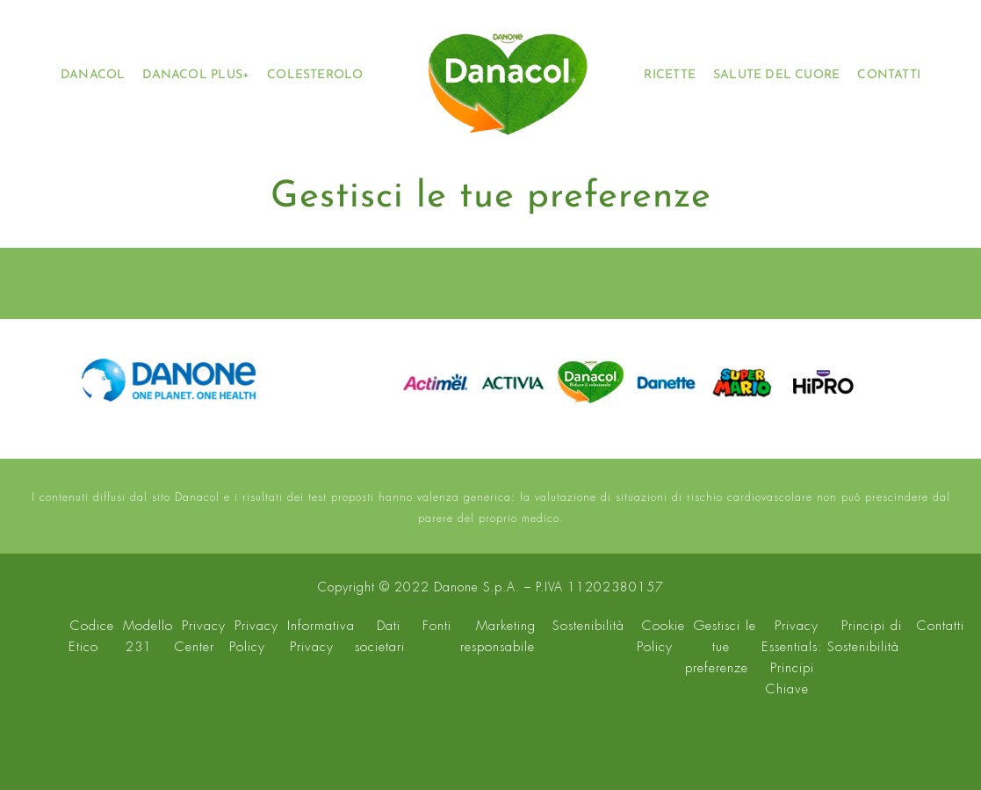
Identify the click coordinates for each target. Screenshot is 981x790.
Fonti (436, 625)
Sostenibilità (588, 625)
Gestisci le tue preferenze (721, 647)
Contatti (940, 625)
